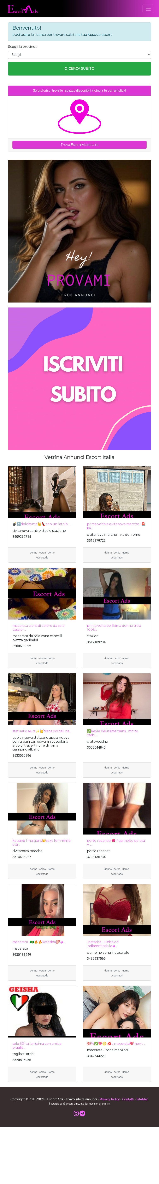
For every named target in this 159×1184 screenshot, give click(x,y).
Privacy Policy (110, 1099)
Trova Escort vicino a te (79, 145)
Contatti (128, 1099)
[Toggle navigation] (148, 9)
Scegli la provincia (22, 47)
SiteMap (142, 1099)
